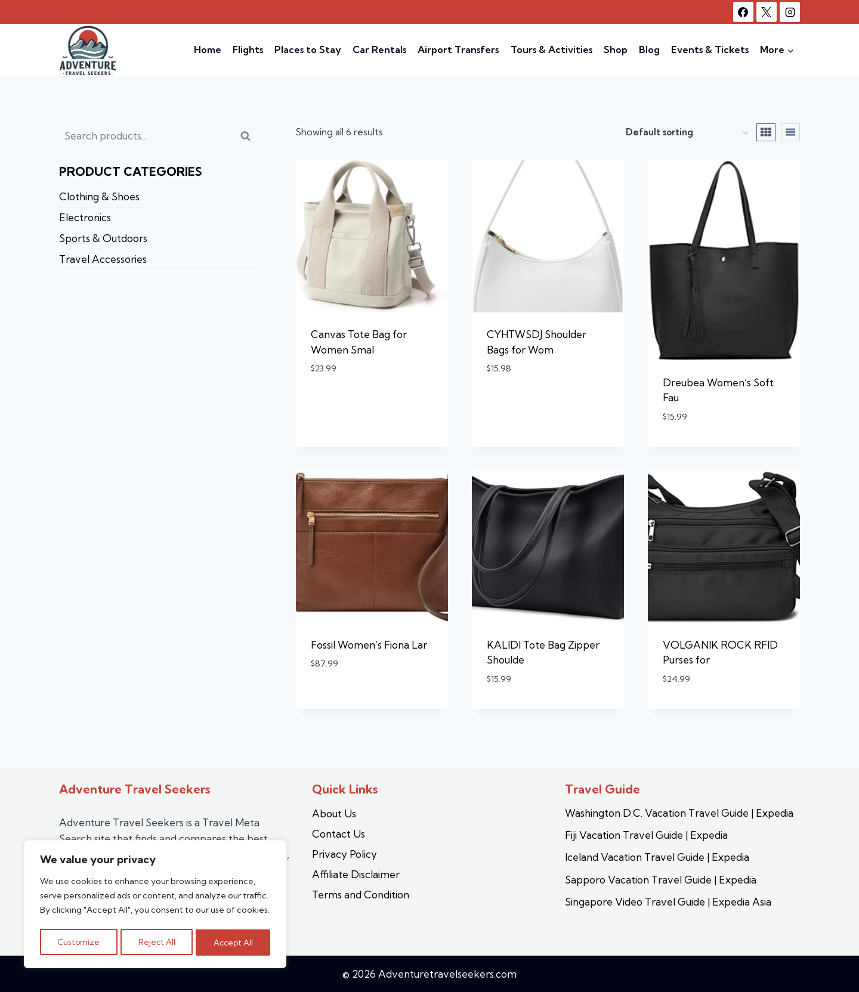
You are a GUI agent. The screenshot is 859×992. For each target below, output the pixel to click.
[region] (155, 905)
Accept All (233, 942)
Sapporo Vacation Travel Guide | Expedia (660, 879)
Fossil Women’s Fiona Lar (369, 644)
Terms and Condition (360, 894)
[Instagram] (790, 12)
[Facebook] (743, 12)
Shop (616, 49)
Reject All (156, 942)
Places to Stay (307, 49)
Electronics (85, 217)
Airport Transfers (458, 49)
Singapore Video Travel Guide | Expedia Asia (668, 901)
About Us (334, 813)
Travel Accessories (103, 259)
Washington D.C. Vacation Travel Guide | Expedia (679, 813)
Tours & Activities (551, 49)
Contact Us (338, 833)
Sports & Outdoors (103, 238)
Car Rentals (379, 49)
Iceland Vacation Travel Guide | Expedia (657, 857)
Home (207, 49)
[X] (766, 12)
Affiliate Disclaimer (356, 874)
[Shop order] (687, 132)
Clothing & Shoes (99, 196)
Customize (78, 942)
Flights (248, 49)
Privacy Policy (344, 854)
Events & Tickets (710, 49)
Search (252, 139)
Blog (649, 49)
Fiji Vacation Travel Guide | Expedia (646, 835)
